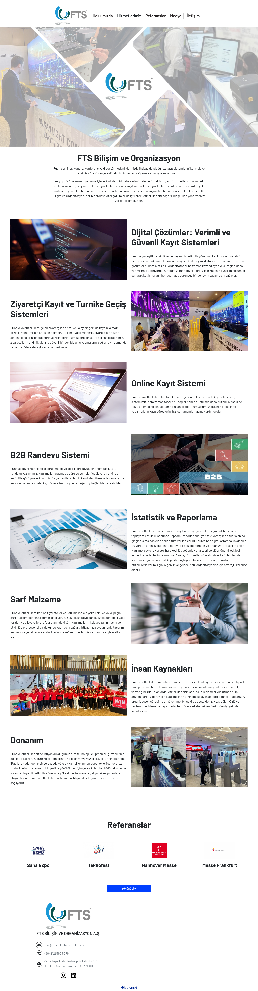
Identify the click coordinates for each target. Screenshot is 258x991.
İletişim (193, 15)
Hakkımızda (103, 15)
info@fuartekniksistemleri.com (65, 945)
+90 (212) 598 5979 (57, 953)
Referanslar (155, 15)
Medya (175, 15)
